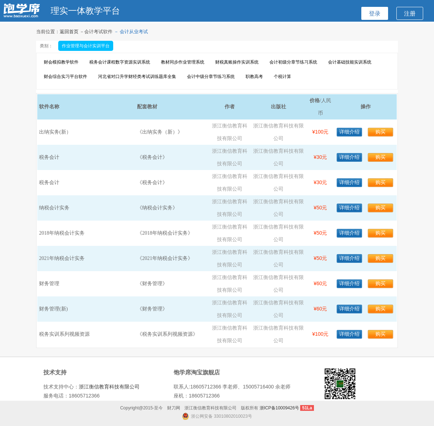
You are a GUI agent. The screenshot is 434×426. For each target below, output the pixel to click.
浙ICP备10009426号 (279, 407)
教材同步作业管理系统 (182, 62)
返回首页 (70, 31)
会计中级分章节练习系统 (211, 76)
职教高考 (254, 76)
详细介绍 (349, 132)
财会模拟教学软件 (61, 62)
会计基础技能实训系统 (349, 62)
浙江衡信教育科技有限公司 (109, 387)
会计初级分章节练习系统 (293, 62)
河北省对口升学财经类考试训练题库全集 (137, 76)
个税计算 (282, 76)
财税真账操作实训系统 (237, 62)
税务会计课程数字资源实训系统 (119, 62)
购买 (380, 132)
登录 (374, 13)
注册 (410, 13)
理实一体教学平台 (85, 11)
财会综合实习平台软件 (65, 76)
